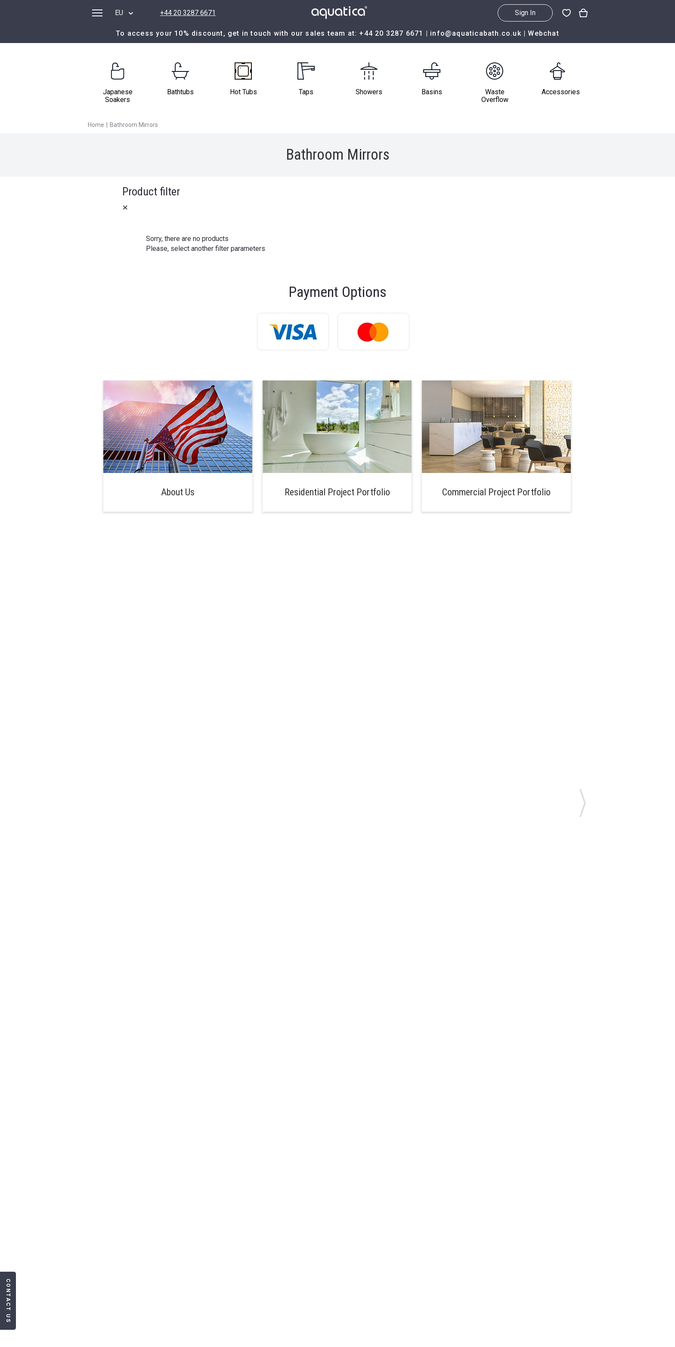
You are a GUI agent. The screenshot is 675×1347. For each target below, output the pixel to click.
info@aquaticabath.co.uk (475, 33)
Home (96, 124)
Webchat (543, 33)
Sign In (525, 13)
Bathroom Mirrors (134, 124)
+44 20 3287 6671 (188, 13)
